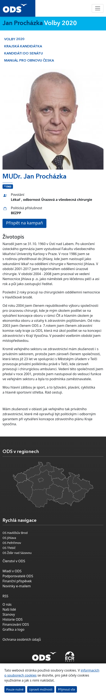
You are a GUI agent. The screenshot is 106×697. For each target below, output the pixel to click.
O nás (7, 604)
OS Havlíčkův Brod (15, 533)
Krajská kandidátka (23, 46)
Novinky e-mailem (17, 586)
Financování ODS (16, 624)
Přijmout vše (66, 689)
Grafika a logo (13, 629)
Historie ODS (13, 619)
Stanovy (9, 614)
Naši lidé (9, 609)
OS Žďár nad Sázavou (17, 553)
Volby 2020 (14, 39)
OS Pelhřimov (12, 543)
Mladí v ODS (12, 571)
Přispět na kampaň (24, 223)
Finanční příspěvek (17, 581)
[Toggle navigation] (97, 8)
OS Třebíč (9, 548)
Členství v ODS (14, 561)
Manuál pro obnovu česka (29, 60)
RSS (5, 596)
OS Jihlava (9, 538)
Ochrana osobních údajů (22, 639)
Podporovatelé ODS (18, 576)
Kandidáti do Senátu (23, 53)
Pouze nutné (15, 689)
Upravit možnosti (40, 689)
